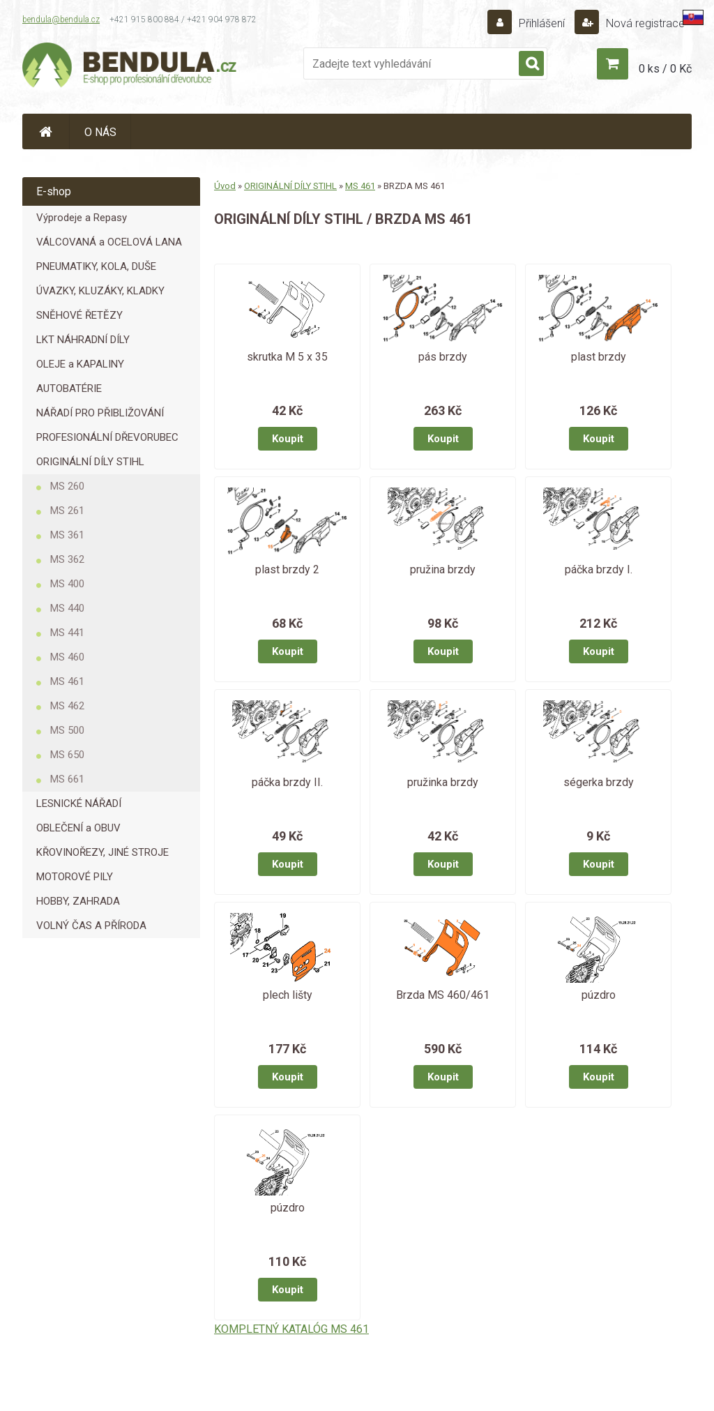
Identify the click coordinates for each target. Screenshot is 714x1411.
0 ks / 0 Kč (665, 68)
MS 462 (67, 706)
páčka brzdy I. (598, 569)
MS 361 (67, 535)
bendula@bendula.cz (61, 19)
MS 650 (67, 754)
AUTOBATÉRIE (69, 388)
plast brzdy (598, 356)
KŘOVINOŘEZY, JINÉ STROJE (102, 852)
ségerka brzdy (598, 782)
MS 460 (67, 657)
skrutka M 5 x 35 (287, 356)
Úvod (225, 186)
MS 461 (67, 681)
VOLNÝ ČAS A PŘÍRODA (91, 925)
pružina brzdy (443, 569)
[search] (531, 64)
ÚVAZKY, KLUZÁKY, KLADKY (100, 291)
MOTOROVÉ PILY (74, 876)
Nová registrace (644, 23)
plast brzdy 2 (287, 569)
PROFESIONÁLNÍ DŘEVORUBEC (107, 437)
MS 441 (67, 632)
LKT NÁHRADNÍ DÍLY (83, 339)
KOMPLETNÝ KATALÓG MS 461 (291, 1329)
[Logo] (130, 67)
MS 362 (67, 559)
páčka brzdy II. (287, 782)
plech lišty (287, 995)
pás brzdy (442, 356)
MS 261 (67, 510)
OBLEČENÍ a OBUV (78, 828)
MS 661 (67, 779)
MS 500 (67, 730)
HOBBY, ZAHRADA (78, 901)
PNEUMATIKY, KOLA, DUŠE (96, 266)
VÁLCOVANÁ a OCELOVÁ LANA (109, 242)
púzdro (599, 995)
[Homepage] (46, 131)
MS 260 (67, 486)
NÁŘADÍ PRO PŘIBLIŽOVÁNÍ (100, 413)
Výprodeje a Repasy (81, 217)
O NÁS (100, 132)
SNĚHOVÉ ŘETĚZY (79, 315)
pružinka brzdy (442, 782)
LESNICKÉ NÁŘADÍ (78, 803)
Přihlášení (542, 23)
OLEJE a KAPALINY (80, 364)
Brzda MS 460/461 (442, 995)
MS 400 (67, 584)
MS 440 (67, 608)
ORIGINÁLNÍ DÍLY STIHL (90, 461)
